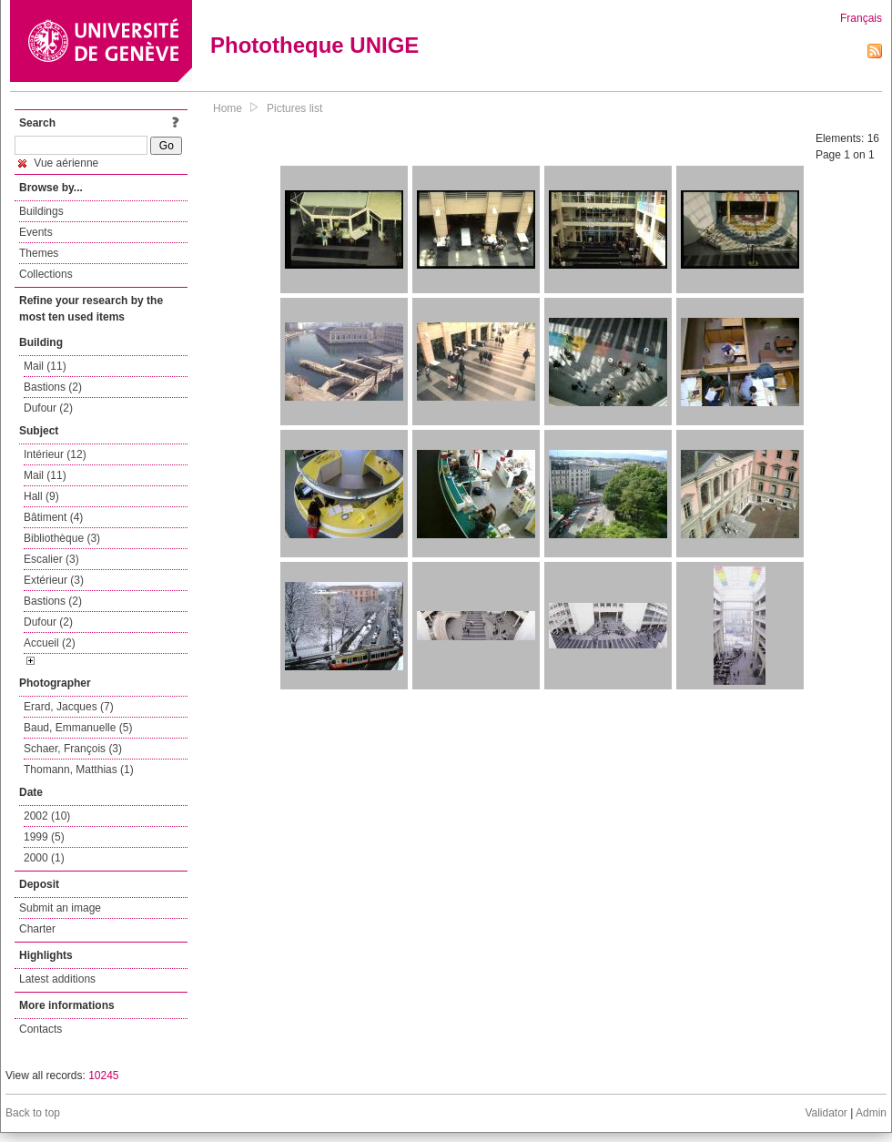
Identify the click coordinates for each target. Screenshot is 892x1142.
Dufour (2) (48, 408)
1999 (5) (44, 837)
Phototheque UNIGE (314, 45)
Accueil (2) (50, 643)
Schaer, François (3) (73, 748)
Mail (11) (45, 366)
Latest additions (57, 979)
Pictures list (294, 108)
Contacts (40, 1029)
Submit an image (60, 908)
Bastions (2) (53, 387)
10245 (103, 1075)
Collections (46, 274)
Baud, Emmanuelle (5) (78, 727)
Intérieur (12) (55, 454)
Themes (38, 253)
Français (861, 18)
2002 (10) (47, 816)
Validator (825, 1112)
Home (227, 108)
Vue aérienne (58, 163)
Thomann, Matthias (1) (79, 769)
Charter (37, 929)
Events (36, 232)
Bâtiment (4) (53, 517)
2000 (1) (44, 857)
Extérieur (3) (54, 580)
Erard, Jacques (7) (69, 706)
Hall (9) (41, 496)
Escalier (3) (51, 559)
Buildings (41, 211)
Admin (871, 1112)
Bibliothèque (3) (62, 538)
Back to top (32, 1112)
